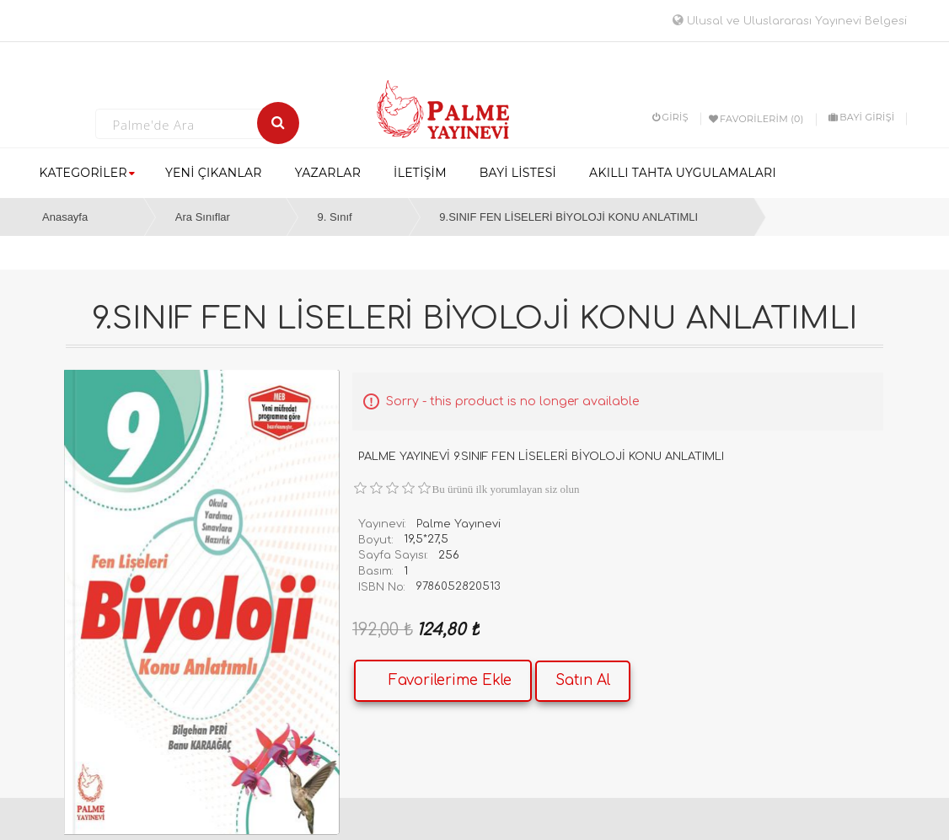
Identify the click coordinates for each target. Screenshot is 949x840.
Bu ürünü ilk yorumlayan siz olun (506, 489)
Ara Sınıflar (202, 217)
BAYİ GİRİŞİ (861, 117)
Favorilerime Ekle (450, 680)
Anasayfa (65, 217)
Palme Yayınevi (458, 524)
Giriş (670, 117)
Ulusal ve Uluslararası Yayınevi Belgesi (790, 21)
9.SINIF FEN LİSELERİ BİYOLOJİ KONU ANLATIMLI (568, 217)
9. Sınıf (334, 217)
